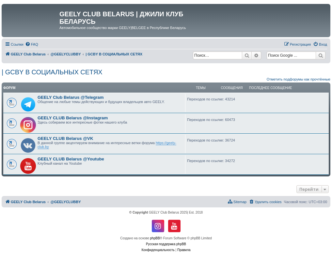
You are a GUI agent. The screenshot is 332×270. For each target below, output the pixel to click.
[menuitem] (31, 44)
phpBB (155, 238)
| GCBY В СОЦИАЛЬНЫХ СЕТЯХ (52, 72)
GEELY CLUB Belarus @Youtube (71, 159)
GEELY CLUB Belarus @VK (65, 138)
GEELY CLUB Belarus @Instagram (73, 117)
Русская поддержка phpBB (166, 244)
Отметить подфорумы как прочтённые (298, 79)
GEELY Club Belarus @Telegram (70, 97)
